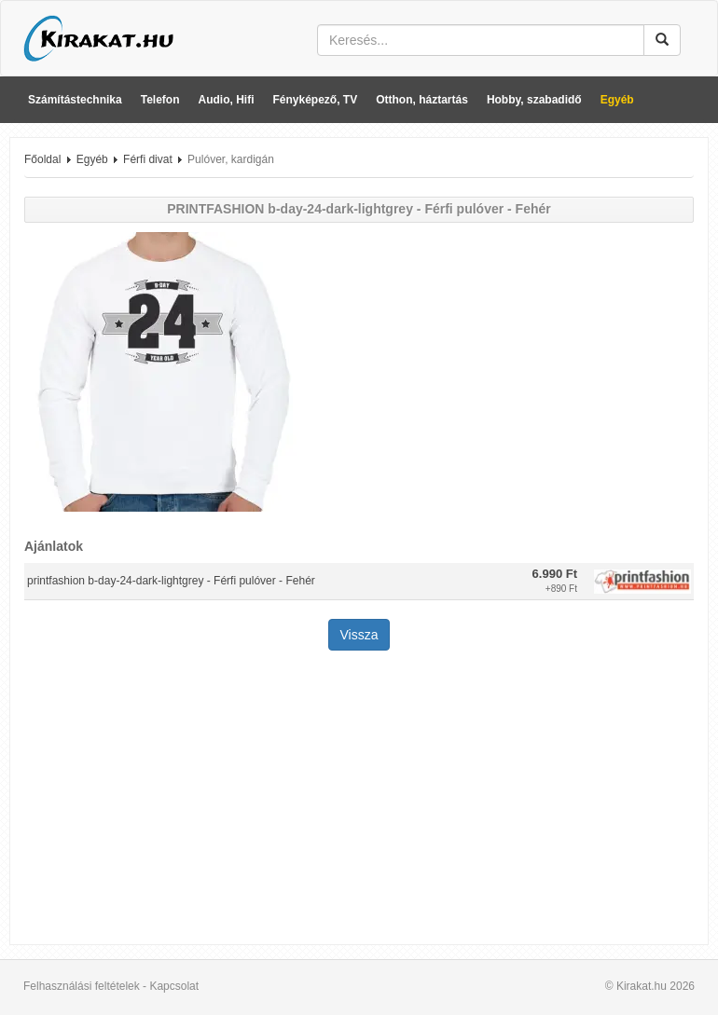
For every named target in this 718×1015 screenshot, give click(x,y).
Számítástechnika (75, 99)
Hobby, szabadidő (534, 99)
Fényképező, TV (315, 99)
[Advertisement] (359, 799)
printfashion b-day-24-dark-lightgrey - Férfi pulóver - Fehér (171, 580)
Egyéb (617, 99)
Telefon (160, 99)
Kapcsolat (174, 986)
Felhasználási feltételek (81, 986)
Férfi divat (148, 159)
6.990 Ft (554, 574)
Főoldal (42, 159)
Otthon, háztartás (422, 99)
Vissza (359, 634)
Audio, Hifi (227, 99)
